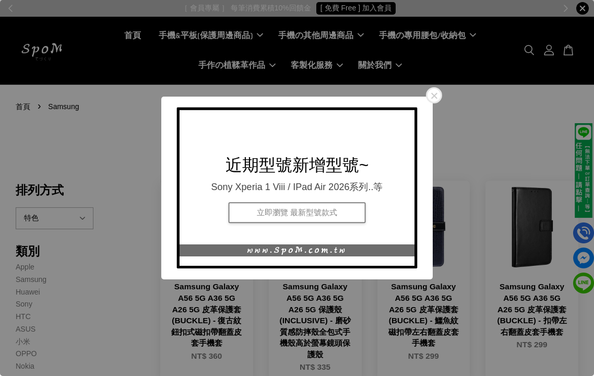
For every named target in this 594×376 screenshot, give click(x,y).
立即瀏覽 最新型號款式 (297, 212)
